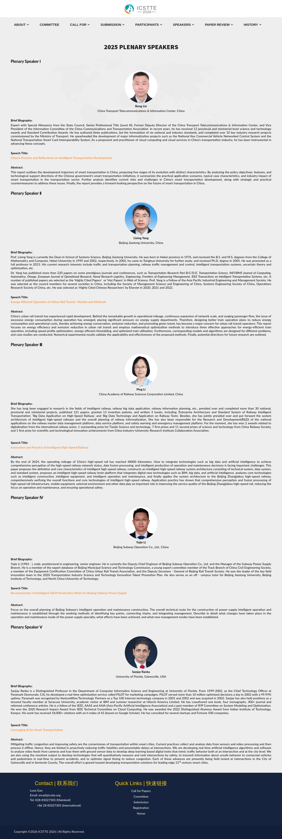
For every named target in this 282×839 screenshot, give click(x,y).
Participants (147, 24)
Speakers (182, 24)
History (251, 24)
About (20, 24)
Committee (49, 24)
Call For (78, 24)
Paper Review (217, 24)
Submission (111, 24)
